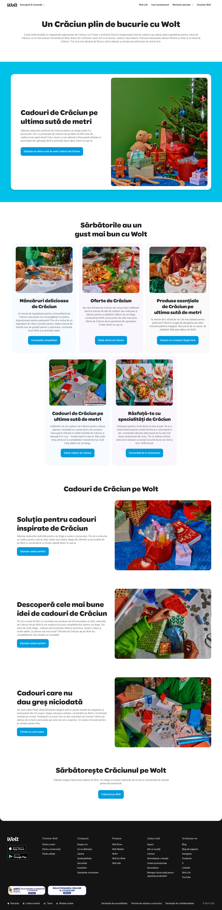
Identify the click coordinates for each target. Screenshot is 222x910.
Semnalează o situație (157, 858)
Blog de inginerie (190, 849)
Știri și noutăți (153, 849)
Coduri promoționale (157, 863)
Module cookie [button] (64, 903)
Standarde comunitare (88, 872)
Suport (150, 844)
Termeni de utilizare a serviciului (146, 903)
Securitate (82, 863)
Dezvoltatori (153, 868)
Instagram (187, 854)
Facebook (186, 858)
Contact (151, 854)
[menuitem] (143, 4)
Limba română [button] (31, 903)
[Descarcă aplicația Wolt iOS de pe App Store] (16, 848)
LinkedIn (186, 868)
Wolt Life (186, 872)
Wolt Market (118, 849)
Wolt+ (115, 854)
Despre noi (82, 844)
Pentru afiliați (48, 854)
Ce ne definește (84, 849)
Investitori (82, 868)
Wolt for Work (118, 858)
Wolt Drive (117, 844)
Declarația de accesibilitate (114, 903)
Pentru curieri (48, 844)
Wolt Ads (116, 863)
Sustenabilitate (84, 858)
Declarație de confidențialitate (179, 903)
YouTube (186, 877)
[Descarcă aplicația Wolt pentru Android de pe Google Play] (17, 856)
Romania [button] (13, 903)
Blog (184, 844)
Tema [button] (47, 903)
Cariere (80, 854)
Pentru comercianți (51, 849)
